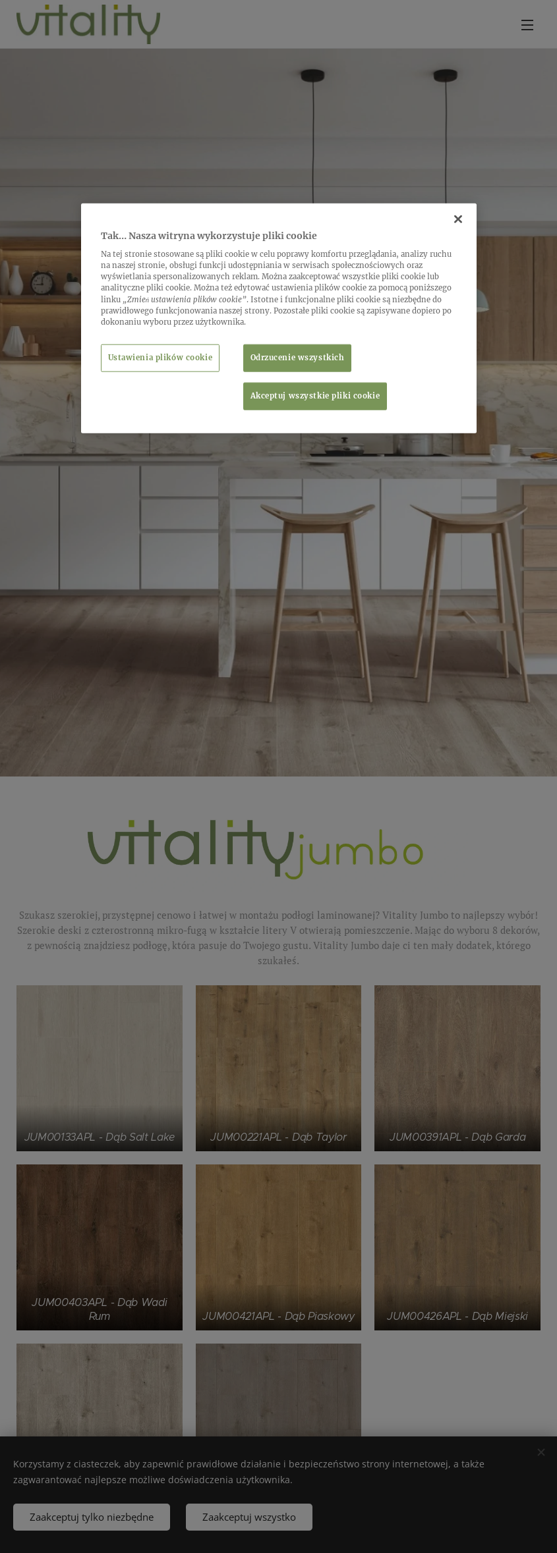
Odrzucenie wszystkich (297, 357)
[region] (279, 318)
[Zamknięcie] (458, 218)
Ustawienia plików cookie (160, 357)
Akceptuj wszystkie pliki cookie (315, 395)
